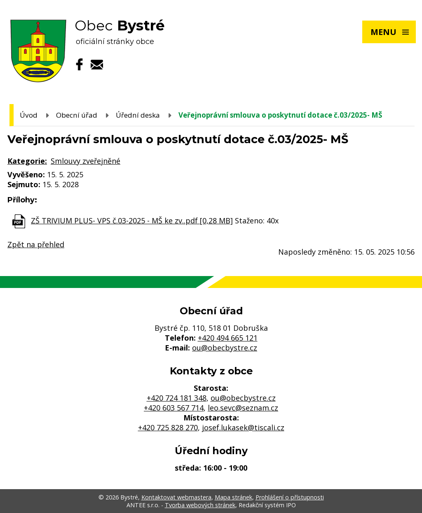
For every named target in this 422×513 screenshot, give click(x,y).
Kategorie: (27, 161)
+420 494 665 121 (228, 338)
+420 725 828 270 (168, 427)
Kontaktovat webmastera (176, 497)
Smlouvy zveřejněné (85, 161)
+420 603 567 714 (174, 408)
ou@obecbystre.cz (224, 348)
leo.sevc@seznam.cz (243, 408)
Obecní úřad (76, 115)
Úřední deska (138, 115)
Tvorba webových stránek (200, 505)
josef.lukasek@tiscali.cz (243, 427)
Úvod (29, 115)
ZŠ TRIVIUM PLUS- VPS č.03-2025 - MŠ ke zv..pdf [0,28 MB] (132, 220)
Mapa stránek (233, 497)
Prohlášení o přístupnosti (290, 497)
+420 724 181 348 (176, 398)
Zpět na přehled (35, 244)
